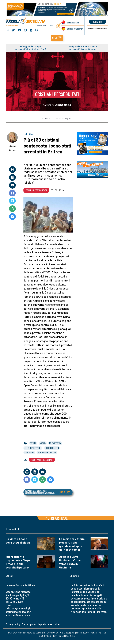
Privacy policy (13, 624)
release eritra (55, 443)
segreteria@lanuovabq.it (18, 611)
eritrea (33, 443)
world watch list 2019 (47, 452)
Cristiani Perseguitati (57, 94)
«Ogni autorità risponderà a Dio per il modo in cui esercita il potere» (19, 562)
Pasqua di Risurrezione (82, 46)
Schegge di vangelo (31, 46)
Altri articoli (57, 518)
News (73, 22)
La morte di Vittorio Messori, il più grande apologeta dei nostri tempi (72, 544)
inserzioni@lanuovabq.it (18, 615)
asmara (43, 443)
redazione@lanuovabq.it (18, 608)
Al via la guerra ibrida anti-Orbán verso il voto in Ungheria (70, 562)
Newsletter (97, 28)
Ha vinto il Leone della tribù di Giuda (18, 540)
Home (46, 118)
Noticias (75, 28)
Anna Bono (12, 148)
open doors (29, 452)
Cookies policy (29, 624)
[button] (57, 38)
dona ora (98, 21)
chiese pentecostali (32, 448)
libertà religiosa (52, 448)
